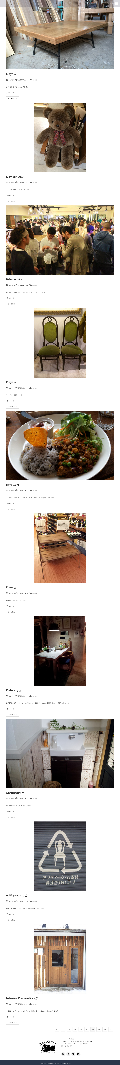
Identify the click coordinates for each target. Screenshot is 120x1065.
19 (81, 1029)
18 (75, 1029)
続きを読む (13, 97)
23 (105, 1029)
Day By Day (15, 176)
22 (99, 1029)
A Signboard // (16, 895)
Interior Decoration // (22, 998)
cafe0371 (12, 484)
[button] (116, 3)
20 (87, 1029)
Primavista (14, 279)
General (34, 80)
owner (11, 80)
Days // (11, 74)
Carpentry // (15, 792)
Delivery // (13, 690)
